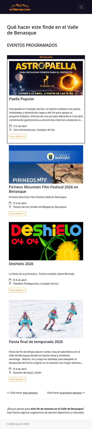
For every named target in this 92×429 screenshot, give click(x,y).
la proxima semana (71, 392)
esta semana (30, 392)
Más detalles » (18, 136)
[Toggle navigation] (81, 7)
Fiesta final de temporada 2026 (36, 341)
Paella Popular (21, 98)
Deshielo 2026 (21, 263)
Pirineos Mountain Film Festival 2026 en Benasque (43, 189)
